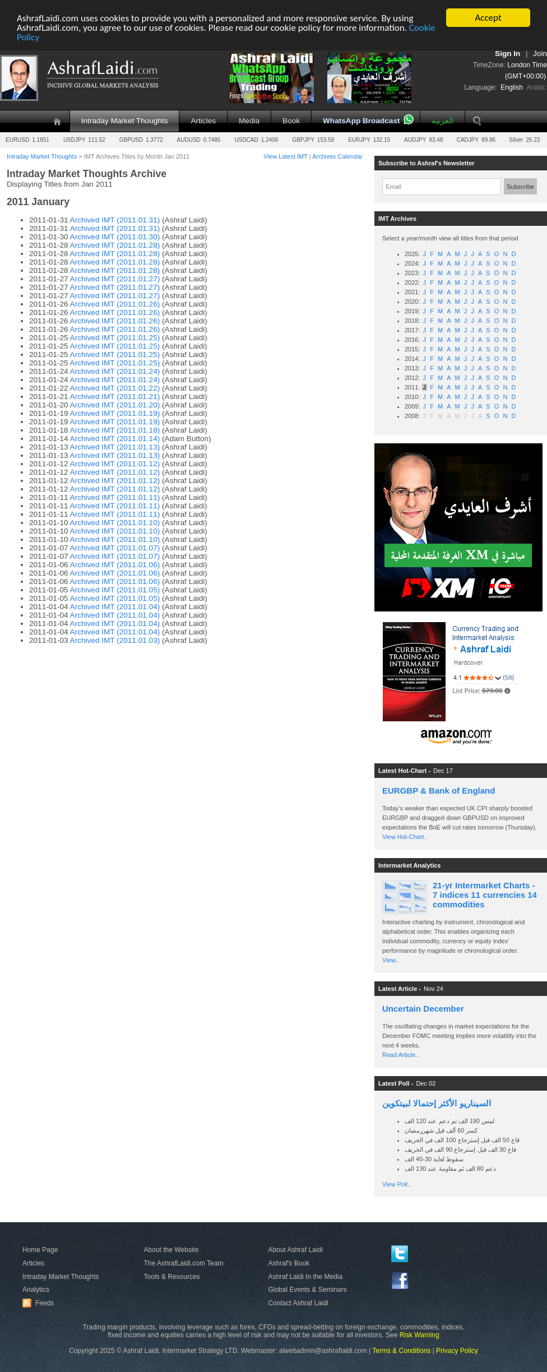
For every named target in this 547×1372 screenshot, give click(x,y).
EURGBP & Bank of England (438, 790)
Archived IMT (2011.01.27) (115, 279)
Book (291, 121)
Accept (488, 18)
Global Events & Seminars (307, 1290)
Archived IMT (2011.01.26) (115, 304)
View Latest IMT (285, 156)
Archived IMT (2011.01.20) (115, 405)
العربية (442, 121)
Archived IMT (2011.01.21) (115, 396)
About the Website (171, 1250)
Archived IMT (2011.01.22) (115, 388)
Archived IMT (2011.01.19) (115, 413)
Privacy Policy (457, 1351)
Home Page (40, 1250)
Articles (203, 121)
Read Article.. (400, 1054)
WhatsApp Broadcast (361, 121)
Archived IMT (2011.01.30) (115, 237)
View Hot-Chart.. (405, 836)
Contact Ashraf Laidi (298, 1303)
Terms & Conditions (401, 1351)
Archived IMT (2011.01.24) (115, 371)
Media (249, 121)
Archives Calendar (337, 156)
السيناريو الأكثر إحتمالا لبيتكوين (436, 1103)
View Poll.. (396, 1184)
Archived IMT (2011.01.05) (115, 590)
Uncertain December (423, 1008)
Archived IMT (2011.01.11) (115, 497)
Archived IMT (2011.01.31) (115, 220)
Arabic (536, 87)
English (511, 87)
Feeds (39, 1303)
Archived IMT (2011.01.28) (115, 245)
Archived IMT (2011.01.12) (115, 464)
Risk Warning (419, 1335)
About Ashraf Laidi (295, 1250)
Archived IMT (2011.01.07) (115, 548)
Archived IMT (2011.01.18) (115, 430)
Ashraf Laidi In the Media (305, 1277)
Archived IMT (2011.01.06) (115, 564)
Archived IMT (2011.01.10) (115, 522)
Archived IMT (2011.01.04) (115, 606)
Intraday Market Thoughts (124, 121)
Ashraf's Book (288, 1263)
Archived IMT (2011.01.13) (115, 447)
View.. (390, 960)
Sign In (507, 53)
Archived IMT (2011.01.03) (115, 640)
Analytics (35, 1290)
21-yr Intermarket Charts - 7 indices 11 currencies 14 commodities (485, 894)
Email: (394, 186)
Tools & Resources (172, 1277)
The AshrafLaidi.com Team (184, 1263)
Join (540, 53)
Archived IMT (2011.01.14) (115, 438)
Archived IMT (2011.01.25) (115, 337)
